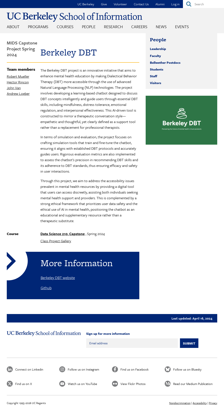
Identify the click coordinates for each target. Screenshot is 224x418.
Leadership (158, 48)
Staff (153, 76)
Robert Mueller (18, 76)
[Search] (203, 4)
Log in (175, 4)
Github (46, 288)
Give (104, 4)
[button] (181, 120)
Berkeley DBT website (58, 277)
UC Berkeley (85, 4)
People (88, 26)
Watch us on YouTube (82, 383)
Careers (139, 26)
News (161, 26)
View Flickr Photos (132, 383)
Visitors (155, 82)
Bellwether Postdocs (165, 62)
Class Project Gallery (55, 241)
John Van (14, 87)
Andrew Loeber (18, 93)
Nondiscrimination (180, 403)
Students (156, 69)
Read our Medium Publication (193, 383)
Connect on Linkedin (29, 369)
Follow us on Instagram (83, 369)
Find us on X (23, 383)
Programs (38, 26)
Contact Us (141, 4)
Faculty (155, 55)
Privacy (213, 403)
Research (113, 26)
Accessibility (200, 403)
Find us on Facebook (134, 369)
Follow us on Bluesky (187, 369)
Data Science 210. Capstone (62, 233)
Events (182, 26)
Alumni (160, 4)
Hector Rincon (18, 82)
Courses (65, 26)
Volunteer (120, 4)
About (13, 26)
